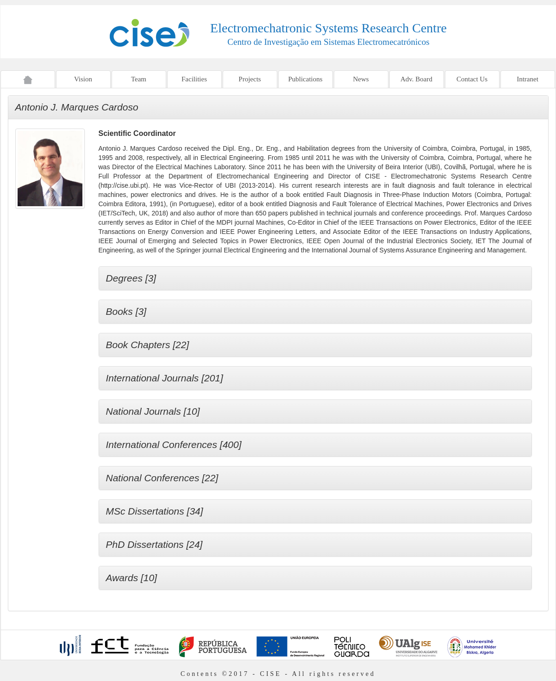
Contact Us (471, 79)
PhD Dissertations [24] (154, 544)
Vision (83, 79)
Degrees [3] (131, 278)
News (361, 79)
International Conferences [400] (174, 444)
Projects (249, 79)
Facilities (194, 79)
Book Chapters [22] (147, 344)
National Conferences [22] (162, 477)
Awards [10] (131, 577)
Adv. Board (416, 79)
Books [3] (126, 311)
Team (138, 79)
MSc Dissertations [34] (154, 511)
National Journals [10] (153, 411)
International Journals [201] (164, 378)
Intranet (527, 79)
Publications (305, 79)
